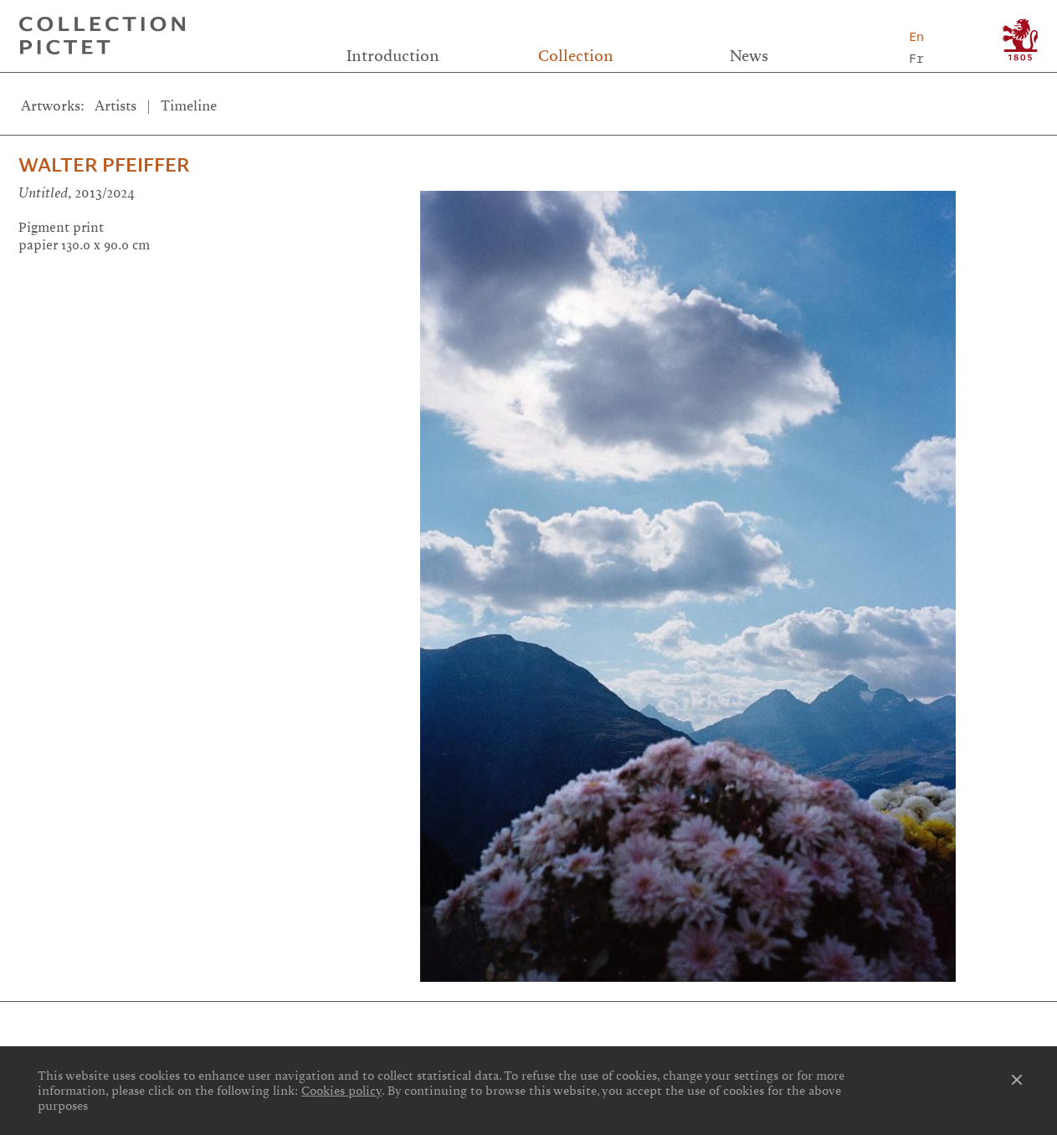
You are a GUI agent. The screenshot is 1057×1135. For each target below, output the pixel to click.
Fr (916, 57)
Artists (115, 106)
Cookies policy (341, 1090)
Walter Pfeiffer (103, 165)
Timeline (189, 106)
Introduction (392, 56)
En (916, 36)
